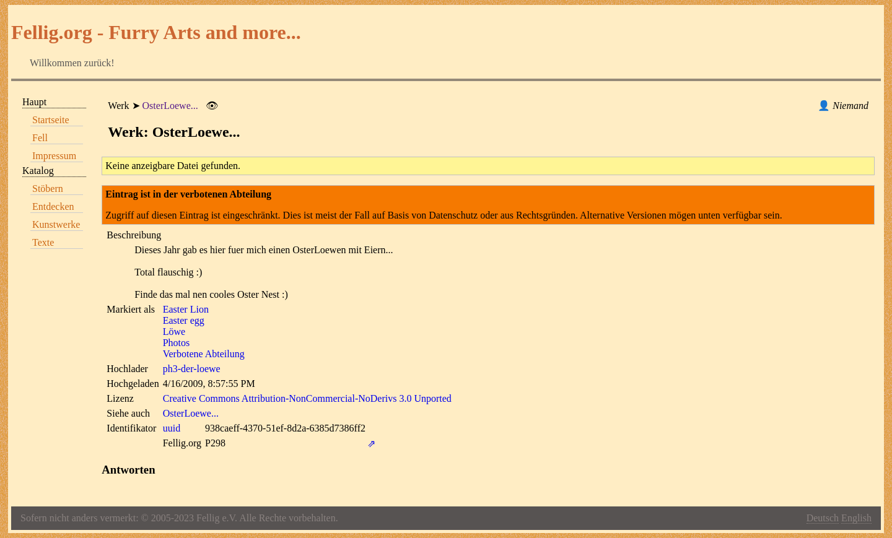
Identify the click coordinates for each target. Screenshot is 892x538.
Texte (43, 242)
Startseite (50, 120)
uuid (171, 428)
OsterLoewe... (170, 105)
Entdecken (53, 206)
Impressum (54, 155)
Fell (40, 137)
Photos (176, 342)
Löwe (174, 331)
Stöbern (47, 188)
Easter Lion (186, 309)
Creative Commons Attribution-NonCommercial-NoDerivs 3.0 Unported (307, 398)
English (856, 518)
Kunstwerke (56, 224)
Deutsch (823, 518)
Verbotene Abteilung (204, 354)
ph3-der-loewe (192, 368)
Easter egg (183, 320)
